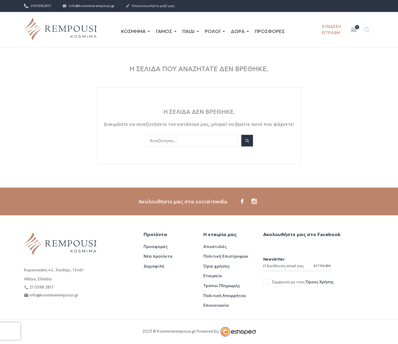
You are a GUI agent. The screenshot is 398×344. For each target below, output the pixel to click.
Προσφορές (156, 246)
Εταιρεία (212, 275)
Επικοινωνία (216, 305)
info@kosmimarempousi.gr (88, 6)
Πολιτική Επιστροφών (225, 256)
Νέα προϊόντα (158, 256)
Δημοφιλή (154, 266)
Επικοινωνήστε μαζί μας (150, 6)
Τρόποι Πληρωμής (221, 285)
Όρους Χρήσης (320, 282)
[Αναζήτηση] (191, 140)
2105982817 (37, 5)
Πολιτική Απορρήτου (224, 295)
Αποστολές (215, 246)
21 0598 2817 (39, 287)
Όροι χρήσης (216, 266)
